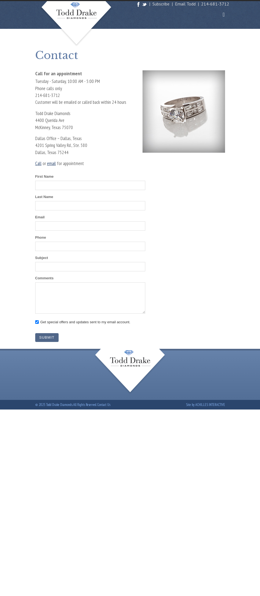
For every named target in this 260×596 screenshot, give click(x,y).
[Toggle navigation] (223, 15)
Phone (40, 237)
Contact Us (103, 404)
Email (40, 217)
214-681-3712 (215, 4)
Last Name (44, 197)
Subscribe (160, 4)
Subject (41, 258)
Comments (44, 278)
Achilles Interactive (210, 404)
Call (38, 163)
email (51, 163)
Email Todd (185, 4)
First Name (44, 176)
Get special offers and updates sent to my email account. (85, 322)
